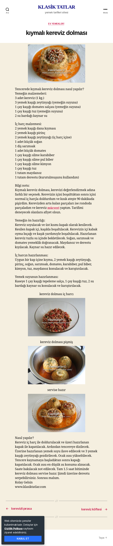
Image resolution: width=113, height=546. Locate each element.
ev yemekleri (56, 24)
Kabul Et (23, 538)
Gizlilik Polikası (13, 528)
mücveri (53, 208)
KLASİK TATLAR (56, 7)
